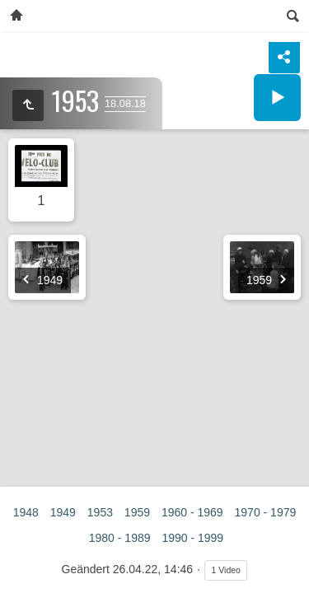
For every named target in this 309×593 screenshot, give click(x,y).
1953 (100, 512)
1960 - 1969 (192, 512)
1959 (137, 512)
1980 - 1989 (120, 537)
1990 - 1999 (192, 537)
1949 (63, 512)
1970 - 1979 (266, 512)
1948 (26, 512)
